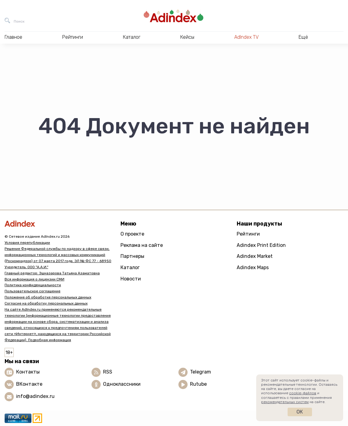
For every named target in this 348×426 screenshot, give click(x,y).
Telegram (200, 372)
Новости (130, 279)
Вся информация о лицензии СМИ (34, 279)
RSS (107, 372)
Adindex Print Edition (261, 245)
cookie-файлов (302, 393)
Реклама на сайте (141, 245)
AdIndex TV (246, 37)
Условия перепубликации (27, 242)
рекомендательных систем (285, 402)
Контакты (28, 372)
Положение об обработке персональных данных (48, 297)
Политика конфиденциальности (33, 285)
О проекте (132, 234)
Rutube (198, 384)
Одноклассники (122, 384)
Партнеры (132, 256)
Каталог (130, 267)
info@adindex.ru (35, 396)
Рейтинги (248, 234)
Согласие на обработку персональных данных (46, 303)
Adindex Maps (253, 267)
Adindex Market (255, 256)
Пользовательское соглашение (32, 291)
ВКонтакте (29, 384)
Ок (299, 412)
